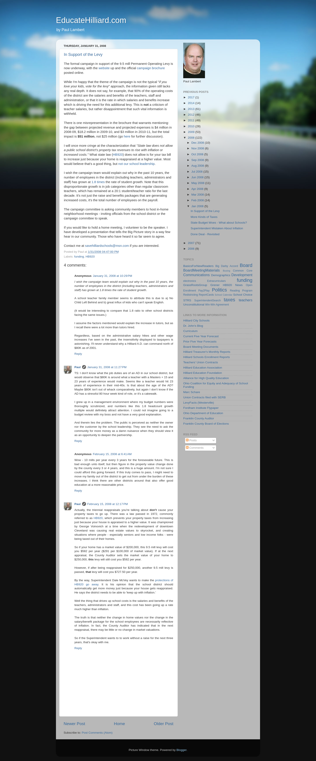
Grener (215, 285)
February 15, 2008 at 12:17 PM (107, 504)
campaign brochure (151, 68)
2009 (191, 132)
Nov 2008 (198, 148)
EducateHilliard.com (91, 20)
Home (119, 723)
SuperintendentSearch (207, 300)
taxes (229, 299)
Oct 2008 (197, 154)
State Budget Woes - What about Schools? (219, 222)
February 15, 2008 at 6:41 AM (112, 454)
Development (242, 275)
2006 (191, 248)
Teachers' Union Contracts (200, 362)
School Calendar (223, 294)
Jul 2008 (197, 171)
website (104, 68)
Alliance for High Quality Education (206, 378)
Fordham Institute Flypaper (201, 408)
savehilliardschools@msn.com (107, 245)
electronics (189, 281)
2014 (191, 103)
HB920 (118, 154)
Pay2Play (204, 290)
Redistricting (190, 294)
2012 (191, 114)
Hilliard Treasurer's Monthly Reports (206, 351)
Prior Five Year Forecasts (200, 341)
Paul (77, 367)
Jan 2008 (197, 206)
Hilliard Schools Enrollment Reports (206, 357)
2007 (191, 243)
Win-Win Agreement (217, 304)
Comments (195, 447)
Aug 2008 (198, 165)
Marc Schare (191, 392)
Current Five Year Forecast (201, 336)
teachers (245, 300)
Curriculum (190, 331)
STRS (187, 300)
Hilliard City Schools (196, 320)
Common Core (242, 270)
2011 (191, 120)
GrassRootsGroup (195, 285)
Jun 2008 (197, 177)
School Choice (242, 294)
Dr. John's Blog (193, 325)
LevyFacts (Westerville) (198, 402)
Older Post (163, 723)
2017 (191, 97)
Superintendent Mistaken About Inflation (217, 228)
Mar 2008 (198, 194)
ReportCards (206, 294)
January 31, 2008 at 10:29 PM (112, 275)
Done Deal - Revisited (205, 234)
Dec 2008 (198, 142)
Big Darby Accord (226, 266)
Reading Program (241, 290)
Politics (219, 290)
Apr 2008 (197, 189)
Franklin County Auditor (198, 418)
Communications (196, 275)
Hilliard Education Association (202, 367)
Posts (191, 440)
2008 (191, 137)
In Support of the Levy (83, 54)
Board (246, 265)
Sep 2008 (198, 160)
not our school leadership (136, 164)
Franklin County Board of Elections (206, 423)
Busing (226, 270)
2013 (191, 109)
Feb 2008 (198, 200)
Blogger (181, 750)
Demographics (220, 275)
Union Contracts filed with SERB (204, 397)
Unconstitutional (193, 304)
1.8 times (98, 182)
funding (79, 256)
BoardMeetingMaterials (201, 270)
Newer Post (74, 723)
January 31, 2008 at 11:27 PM (107, 367)
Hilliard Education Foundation (202, 372)
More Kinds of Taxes (204, 217)
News (239, 285)
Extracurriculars (216, 281)
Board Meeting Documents (200, 346)
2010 (191, 126)
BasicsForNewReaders (198, 266)
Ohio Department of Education (203, 413)
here (127, 136)
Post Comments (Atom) (97, 732)
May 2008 (198, 183)
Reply (78, 353)
